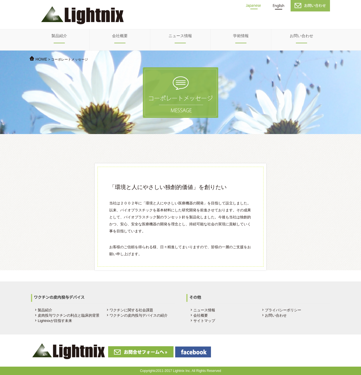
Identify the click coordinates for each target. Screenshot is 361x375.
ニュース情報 (180, 36)
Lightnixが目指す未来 (55, 321)
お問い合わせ (301, 36)
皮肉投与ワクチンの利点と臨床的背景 (68, 315)
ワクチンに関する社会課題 (131, 310)
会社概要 (120, 36)
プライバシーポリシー (283, 310)
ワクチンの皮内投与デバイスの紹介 (139, 315)
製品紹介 (59, 36)
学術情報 (241, 36)
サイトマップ (204, 321)
